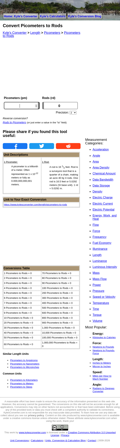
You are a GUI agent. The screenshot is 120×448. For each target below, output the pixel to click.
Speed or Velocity (104, 296)
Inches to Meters (102, 362)
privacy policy (36, 415)
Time (96, 309)
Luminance (100, 261)
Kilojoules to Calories (104, 337)
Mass (96, 272)
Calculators (37, 440)
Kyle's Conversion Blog (84, 16)
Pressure (98, 290)
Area (96, 161)
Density (97, 191)
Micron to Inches (102, 366)
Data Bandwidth (103, 179)
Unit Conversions (19, 440)
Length (97, 255)
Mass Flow (100, 279)
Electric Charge (103, 197)
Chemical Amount (104, 173)
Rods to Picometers (14, 122)
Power (97, 285)
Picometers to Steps (21, 386)
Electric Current (103, 203)
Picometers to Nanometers (24, 363)
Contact (92, 440)
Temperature (101, 303)
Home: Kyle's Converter (20, 16)
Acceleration (101, 149)
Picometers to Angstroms (24, 360)
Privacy (65, 435)
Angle (96, 155)
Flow (96, 224)
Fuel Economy (102, 242)
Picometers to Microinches (24, 367)
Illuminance (100, 248)
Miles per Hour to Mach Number (102, 377)
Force (96, 231)
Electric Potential (103, 209)
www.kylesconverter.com (32, 432)
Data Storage (101, 185)
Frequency (99, 237)
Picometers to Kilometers (24, 380)
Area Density (101, 167)
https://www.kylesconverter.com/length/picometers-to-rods (35, 204)
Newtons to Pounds (103, 346)
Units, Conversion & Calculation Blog (65, 440)
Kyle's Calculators (53, 16)
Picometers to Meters (22, 383)
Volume (97, 320)
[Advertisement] (42, 67)
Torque (97, 314)
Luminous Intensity (105, 266)
